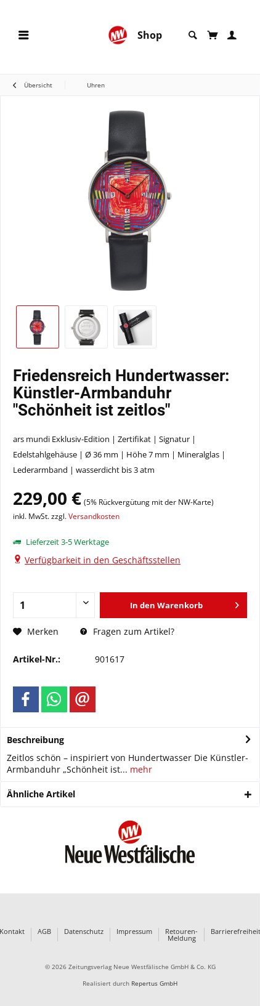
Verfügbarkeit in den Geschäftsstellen (103, 560)
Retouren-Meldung (181, 934)
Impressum (134, 932)
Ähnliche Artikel (41, 794)
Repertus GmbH (154, 984)
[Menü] (23, 35)
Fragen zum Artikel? (127, 631)
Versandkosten (94, 516)
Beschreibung (35, 740)
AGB (44, 932)
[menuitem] (23, 35)
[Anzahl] (54, 605)
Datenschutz (84, 932)
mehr (140, 769)
